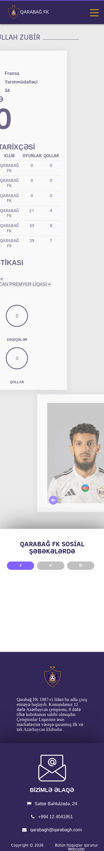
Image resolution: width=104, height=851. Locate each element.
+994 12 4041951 (52, 816)
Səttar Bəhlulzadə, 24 (52, 803)
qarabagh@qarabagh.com (52, 829)
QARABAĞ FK (34, 12)
